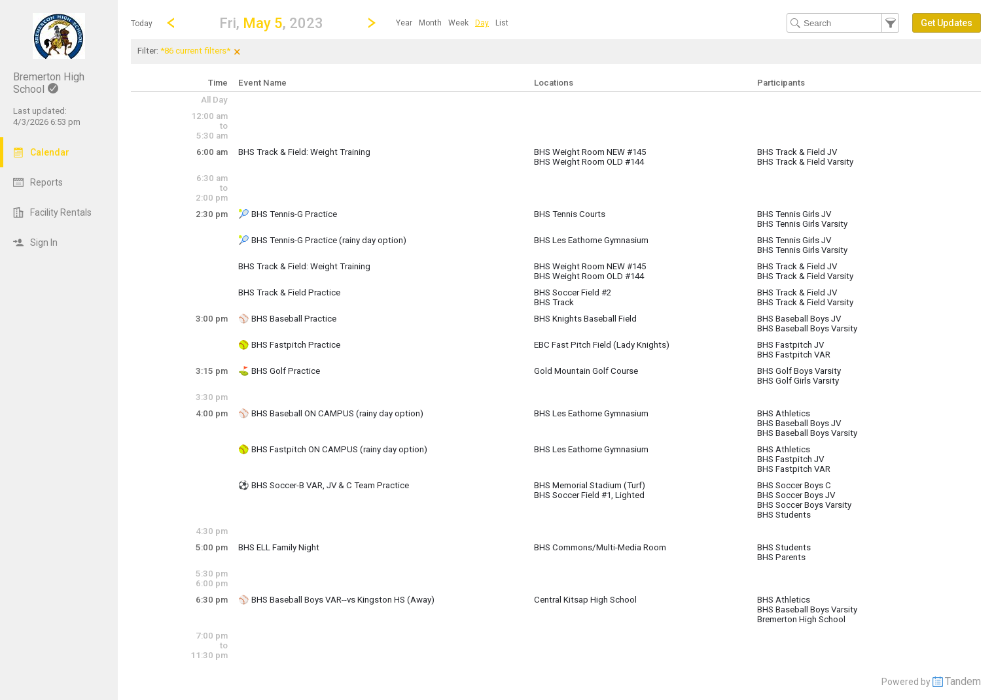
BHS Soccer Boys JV (796, 495)
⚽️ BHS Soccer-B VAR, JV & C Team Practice (323, 485)
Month (430, 22)
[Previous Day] (171, 23)
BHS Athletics (783, 413)
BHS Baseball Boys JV (799, 319)
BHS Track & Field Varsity (805, 162)
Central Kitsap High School (585, 600)
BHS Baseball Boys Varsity (807, 328)
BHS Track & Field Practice (289, 292)
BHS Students (784, 515)
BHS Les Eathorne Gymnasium (591, 240)
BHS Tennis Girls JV (794, 214)
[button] (271, 22)
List (501, 22)
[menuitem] (404, 23)
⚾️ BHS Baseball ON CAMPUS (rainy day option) (330, 413)
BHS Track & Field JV (797, 152)
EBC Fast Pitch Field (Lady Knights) (601, 345)
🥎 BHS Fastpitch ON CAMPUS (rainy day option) (332, 449)
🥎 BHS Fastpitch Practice (289, 345)
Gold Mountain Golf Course (586, 371)
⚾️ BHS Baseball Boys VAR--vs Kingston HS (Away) (336, 600)
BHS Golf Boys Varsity (799, 371)
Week (458, 22)
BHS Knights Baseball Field (585, 319)
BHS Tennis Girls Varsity (802, 224)
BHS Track (554, 302)
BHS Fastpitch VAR (793, 354)
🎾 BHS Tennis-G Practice (287, 214)
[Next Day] (371, 23)
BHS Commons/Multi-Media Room (600, 547)
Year (404, 22)
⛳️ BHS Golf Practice (279, 371)
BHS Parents (781, 557)
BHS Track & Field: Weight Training (304, 152)
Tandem (963, 681)
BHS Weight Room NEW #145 (590, 152)
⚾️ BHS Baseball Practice (287, 319)
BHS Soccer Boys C (794, 485)
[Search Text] (843, 23)
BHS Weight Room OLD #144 (589, 162)
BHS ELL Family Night (278, 547)
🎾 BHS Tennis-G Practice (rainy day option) (322, 240)
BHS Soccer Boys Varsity (804, 505)
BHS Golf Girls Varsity (798, 381)
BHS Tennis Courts (569, 214)
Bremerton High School (801, 619)
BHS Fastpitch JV (790, 345)
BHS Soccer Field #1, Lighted (589, 495)
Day (482, 22)
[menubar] (452, 23)
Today (141, 23)
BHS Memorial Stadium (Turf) (589, 485)
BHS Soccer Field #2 (572, 292)
